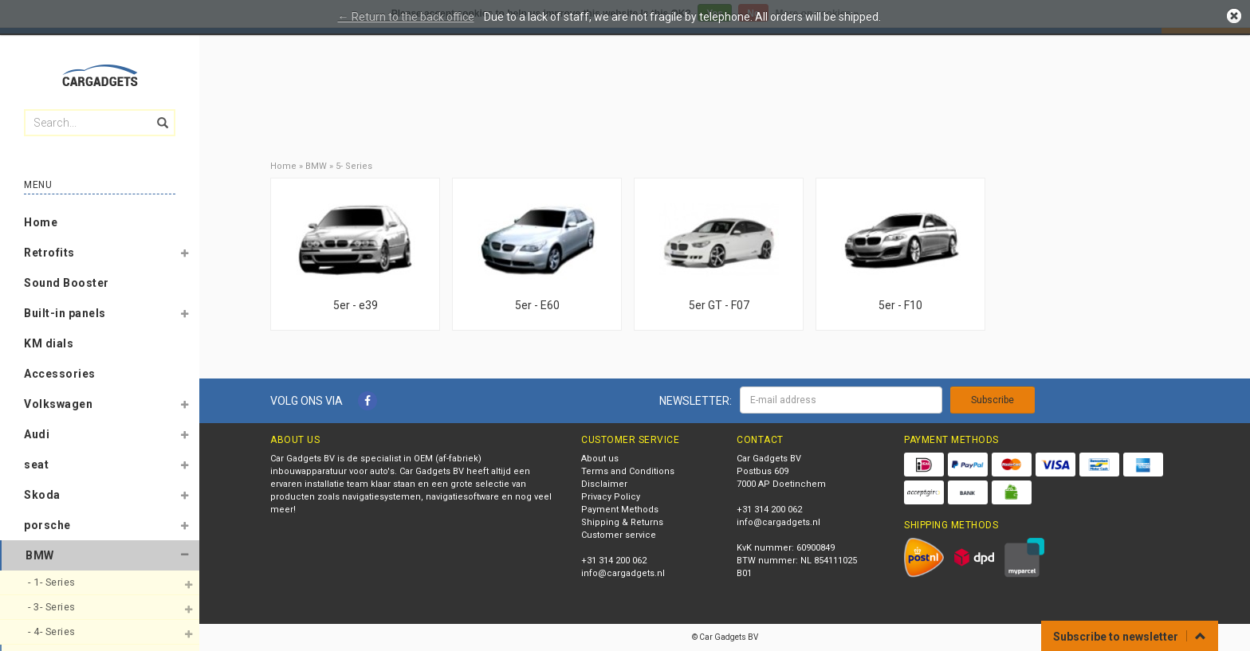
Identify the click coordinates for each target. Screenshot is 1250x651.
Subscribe (992, 400)
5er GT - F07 (719, 305)
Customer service (618, 535)
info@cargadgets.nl (623, 573)
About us (600, 458)
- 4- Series (53, 631)
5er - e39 (355, 305)
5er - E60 (537, 305)
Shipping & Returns (622, 522)
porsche (47, 525)
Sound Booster (66, 282)
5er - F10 (900, 305)
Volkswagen (58, 404)
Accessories (60, 373)
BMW (40, 555)
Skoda (42, 494)
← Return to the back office (406, 16)
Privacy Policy (610, 497)
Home (40, 222)
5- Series (354, 166)
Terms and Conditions (627, 471)
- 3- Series (53, 607)
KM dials (48, 343)
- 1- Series (53, 582)
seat (36, 464)
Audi (36, 434)
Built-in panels (65, 313)
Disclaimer (604, 484)
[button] (184, 255)
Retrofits (49, 252)
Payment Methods (619, 509)
